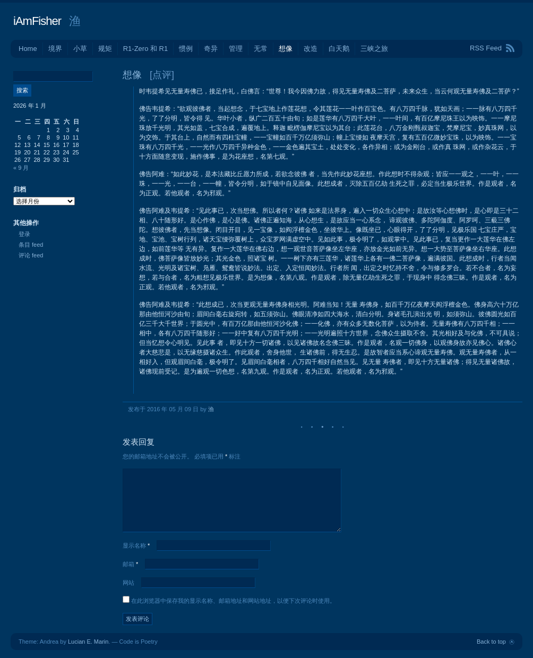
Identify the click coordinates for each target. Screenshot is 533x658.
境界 (55, 49)
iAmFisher (37, 21)
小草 (80, 49)
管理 (236, 49)
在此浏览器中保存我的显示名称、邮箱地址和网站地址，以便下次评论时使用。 (233, 601)
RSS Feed (486, 48)
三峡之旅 (374, 49)
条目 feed (31, 244)
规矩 (105, 49)
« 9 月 (21, 167)
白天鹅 (339, 49)
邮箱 (130, 564)
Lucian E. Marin (88, 641)
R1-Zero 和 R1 (145, 49)
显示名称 (136, 545)
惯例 (186, 49)
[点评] (162, 75)
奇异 (211, 49)
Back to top (491, 641)
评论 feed (31, 255)
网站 (128, 582)
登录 (24, 234)
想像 (286, 49)
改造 (310, 49)
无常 (261, 49)
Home (28, 49)
